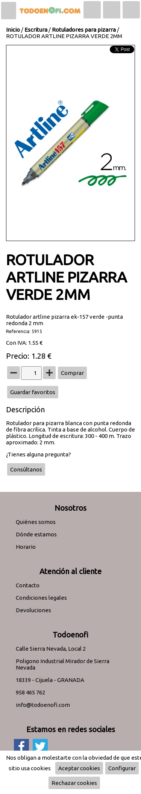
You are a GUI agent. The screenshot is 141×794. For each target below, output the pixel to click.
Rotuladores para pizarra (84, 29)
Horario (26, 547)
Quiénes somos (36, 522)
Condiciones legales (41, 597)
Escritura (35, 29)
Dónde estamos (36, 534)
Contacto (27, 585)
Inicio (13, 29)
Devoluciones (33, 610)
